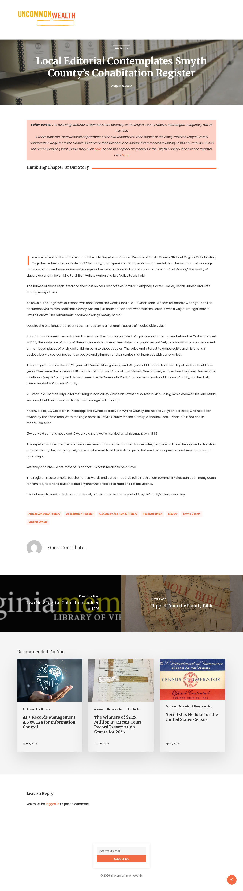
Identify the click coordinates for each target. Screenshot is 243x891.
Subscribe (121, 859)
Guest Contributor (67, 547)
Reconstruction (152, 513)
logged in (52, 804)
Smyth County (191, 513)
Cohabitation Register (80, 513)
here (97, 149)
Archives (28, 709)
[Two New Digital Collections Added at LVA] (61, 603)
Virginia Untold (37, 521)
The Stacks (43, 709)
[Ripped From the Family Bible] (182, 603)
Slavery (172, 513)
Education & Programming (195, 706)
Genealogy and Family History (118, 513)
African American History (44, 513)
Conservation (115, 709)
